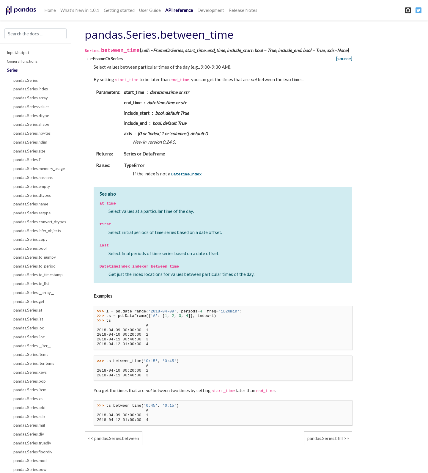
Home (50, 10)
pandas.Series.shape (31, 124)
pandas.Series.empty (31, 186)
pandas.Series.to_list (31, 283)
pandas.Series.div (28, 434)
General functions (22, 61)
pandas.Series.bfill (325, 438)
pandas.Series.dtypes (32, 195)
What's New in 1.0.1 (79, 10)
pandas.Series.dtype (31, 115)
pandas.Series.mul (29, 425)
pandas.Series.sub (29, 416)
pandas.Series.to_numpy (34, 257)
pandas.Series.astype (32, 212)
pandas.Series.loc (28, 328)
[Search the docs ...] (35, 33)
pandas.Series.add (29, 407)
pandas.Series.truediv (32, 443)
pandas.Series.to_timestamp (38, 274)
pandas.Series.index (30, 89)
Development (210, 10)
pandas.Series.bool (30, 248)
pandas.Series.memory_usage (38, 168)
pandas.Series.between (116, 438)
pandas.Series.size (29, 151)
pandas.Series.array (30, 97)
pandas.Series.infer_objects (37, 230)
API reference (179, 10)
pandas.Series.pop (29, 381)
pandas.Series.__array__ (33, 292)
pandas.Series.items (30, 354)
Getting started (119, 10)
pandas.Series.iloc (29, 336)
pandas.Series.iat (28, 319)
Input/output (18, 52)
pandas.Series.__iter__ (32, 345)
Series (12, 70)
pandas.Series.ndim (30, 142)
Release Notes (243, 10)
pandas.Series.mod (30, 460)
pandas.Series (25, 80)
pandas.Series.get (28, 301)
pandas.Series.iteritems (33, 363)
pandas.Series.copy (30, 239)
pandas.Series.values (31, 106)
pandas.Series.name (30, 204)
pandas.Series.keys (30, 372)
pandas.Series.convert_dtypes (38, 221)
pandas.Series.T (27, 159)
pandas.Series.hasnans (33, 177)
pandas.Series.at (27, 310)
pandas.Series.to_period (34, 266)
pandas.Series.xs (28, 398)
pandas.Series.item (29, 389)
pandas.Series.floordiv (32, 452)
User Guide (150, 10)
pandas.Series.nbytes (32, 133)
